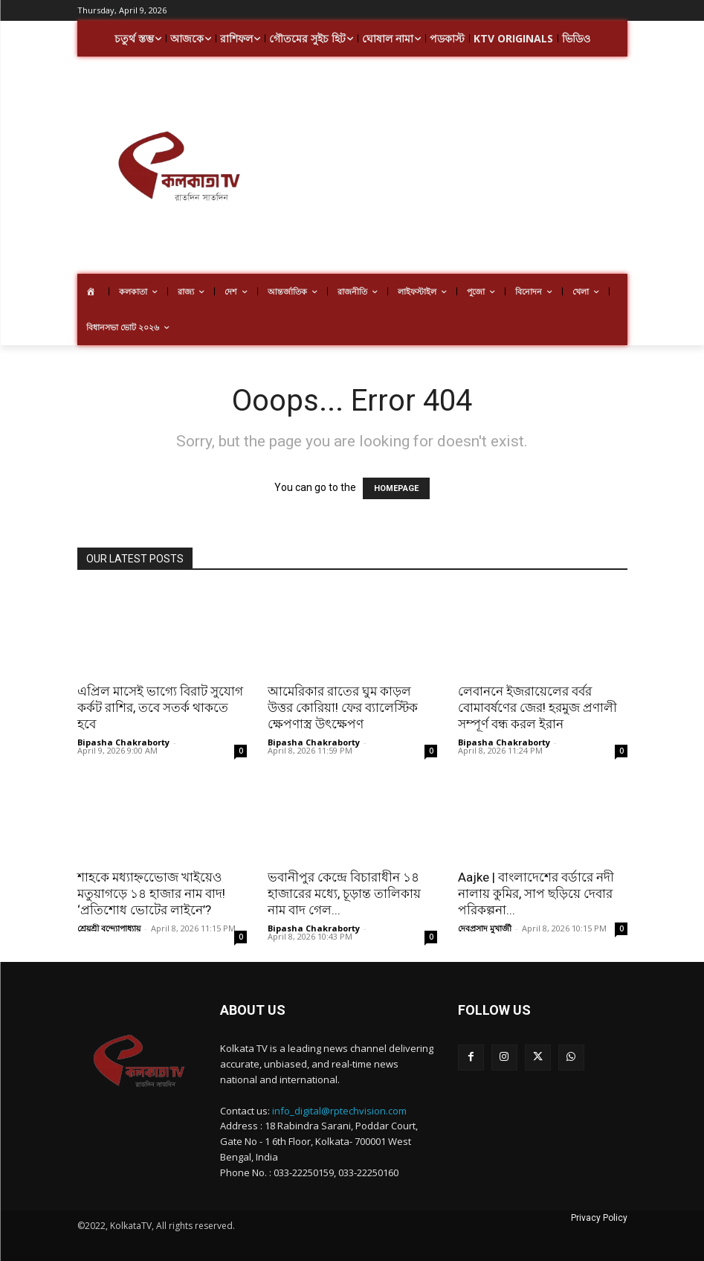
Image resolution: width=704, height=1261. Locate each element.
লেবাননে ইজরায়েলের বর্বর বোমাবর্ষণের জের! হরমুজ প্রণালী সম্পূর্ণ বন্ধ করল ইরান (537, 707)
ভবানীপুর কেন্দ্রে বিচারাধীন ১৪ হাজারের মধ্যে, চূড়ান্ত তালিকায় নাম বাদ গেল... (344, 893)
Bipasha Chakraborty (123, 742)
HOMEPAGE (396, 488)
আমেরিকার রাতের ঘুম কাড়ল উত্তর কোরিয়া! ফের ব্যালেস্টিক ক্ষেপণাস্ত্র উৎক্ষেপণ (343, 707)
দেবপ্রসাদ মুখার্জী (484, 928)
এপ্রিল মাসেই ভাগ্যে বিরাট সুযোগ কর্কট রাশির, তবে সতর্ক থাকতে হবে (160, 707)
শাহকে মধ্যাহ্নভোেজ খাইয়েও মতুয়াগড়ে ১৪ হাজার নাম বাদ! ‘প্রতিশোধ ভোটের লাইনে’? (151, 893)
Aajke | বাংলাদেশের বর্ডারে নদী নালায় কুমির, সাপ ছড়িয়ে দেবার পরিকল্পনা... (536, 893)
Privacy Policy (599, 1218)
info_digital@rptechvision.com (339, 1110)
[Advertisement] (492, 167)
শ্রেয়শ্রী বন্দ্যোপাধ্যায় (109, 928)
